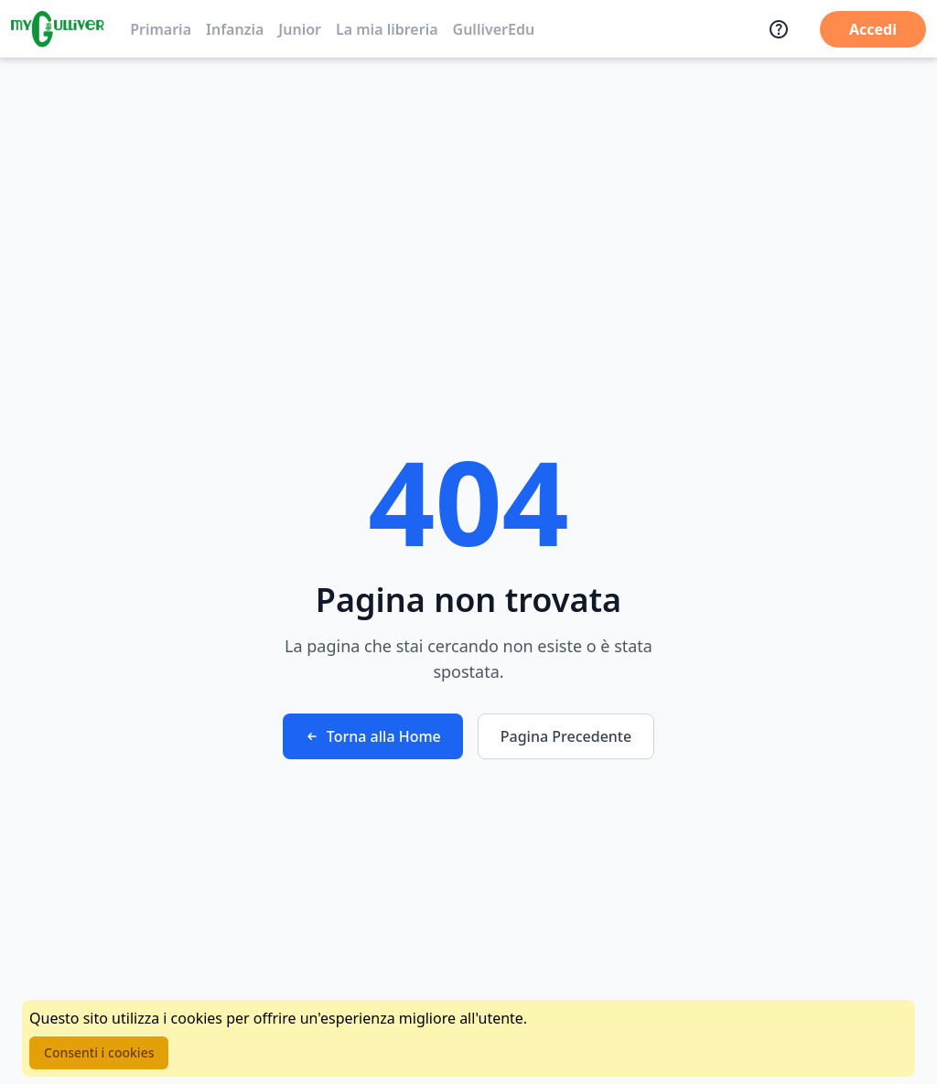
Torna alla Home (373, 736)
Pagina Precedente (566, 736)
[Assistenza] (778, 29)
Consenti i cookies (99, 1052)
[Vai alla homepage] (57, 29)
